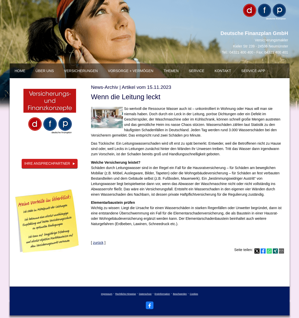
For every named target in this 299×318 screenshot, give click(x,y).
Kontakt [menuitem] (223, 71)
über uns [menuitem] (45, 71)
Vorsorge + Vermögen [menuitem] (130, 71)
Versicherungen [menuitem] (81, 71)
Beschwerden (180, 294)
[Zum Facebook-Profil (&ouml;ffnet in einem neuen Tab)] (149, 305)
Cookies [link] (194, 294)
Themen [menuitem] (171, 71)
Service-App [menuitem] (253, 71)
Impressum (106, 294)
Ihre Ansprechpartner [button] (47, 163)
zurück (98, 243)
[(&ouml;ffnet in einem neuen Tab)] (49, 113)
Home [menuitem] (20, 71)
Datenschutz (145, 294)
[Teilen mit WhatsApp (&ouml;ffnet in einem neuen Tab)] (269, 251)
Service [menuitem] (196, 71)
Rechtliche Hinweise (125, 294)
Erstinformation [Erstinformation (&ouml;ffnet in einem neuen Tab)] (162, 294)
